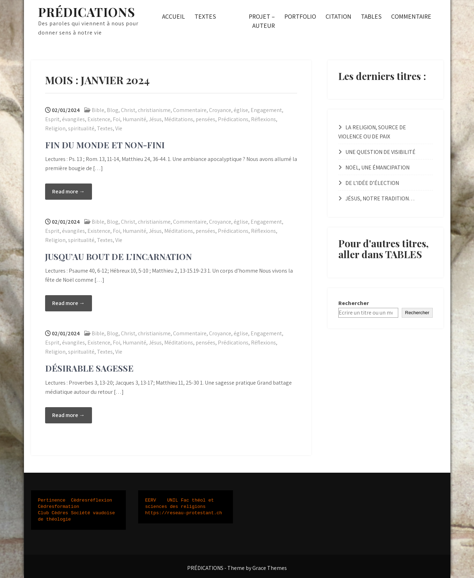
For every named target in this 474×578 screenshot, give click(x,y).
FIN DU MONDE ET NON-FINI (105, 144)
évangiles (73, 119)
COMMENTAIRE (411, 16)
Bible (98, 110)
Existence (98, 119)
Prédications (233, 119)
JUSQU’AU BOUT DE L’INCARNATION (118, 256)
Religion (55, 128)
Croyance (220, 110)
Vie (118, 128)
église (241, 110)
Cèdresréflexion (91, 500)
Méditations (178, 119)
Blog (112, 110)
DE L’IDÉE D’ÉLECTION (372, 183)
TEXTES (205, 16)
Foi (116, 119)
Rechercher (353, 303)
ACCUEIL (173, 16)
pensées (205, 119)
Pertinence (52, 500)
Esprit (52, 119)
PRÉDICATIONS (86, 12)
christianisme (154, 110)
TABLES (371, 16)
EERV (150, 500)
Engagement (266, 110)
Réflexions (263, 119)
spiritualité (81, 128)
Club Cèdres (53, 513)
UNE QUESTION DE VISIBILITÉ (380, 152)
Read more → (68, 191)
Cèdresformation (58, 507)
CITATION (338, 16)
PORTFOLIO (300, 16)
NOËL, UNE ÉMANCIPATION (377, 167)
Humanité (134, 119)
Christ (128, 110)
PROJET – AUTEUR (262, 21)
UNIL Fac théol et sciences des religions (181, 503)
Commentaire (190, 110)
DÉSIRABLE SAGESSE (89, 368)
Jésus (155, 119)
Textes (105, 128)
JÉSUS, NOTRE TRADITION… (380, 198)
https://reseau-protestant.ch (183, 513)
